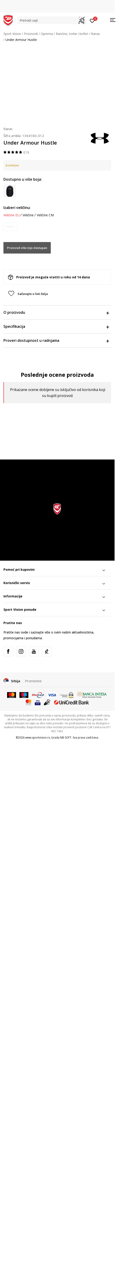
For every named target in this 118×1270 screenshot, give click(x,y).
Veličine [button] (28, 215)
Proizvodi (31, 33)
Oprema (47, 33)
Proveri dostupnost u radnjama (56, 340)
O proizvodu (56, 312)
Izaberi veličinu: (17, 207)
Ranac (95, 33)
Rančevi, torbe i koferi (72, 33)
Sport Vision (12, 33)
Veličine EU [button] (11, 215)
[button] (51, 20)
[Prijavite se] (92, 20)
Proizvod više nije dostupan (27, 248)
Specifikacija (56, 326)
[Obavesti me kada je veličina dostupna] (10, 227)
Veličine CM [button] (45, 215)
